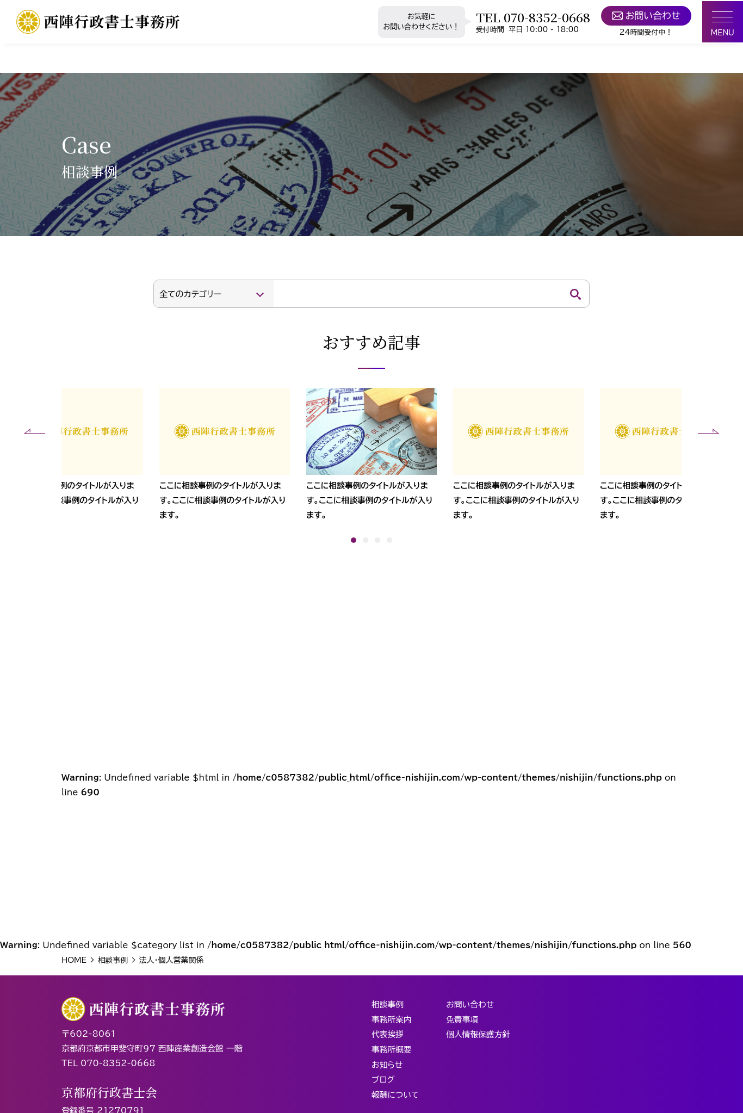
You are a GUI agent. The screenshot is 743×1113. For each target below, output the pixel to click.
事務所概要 (391, 1051)
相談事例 (387, 1007)
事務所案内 (391, 1021)
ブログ (383, 1080)
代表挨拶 (387, 1036)
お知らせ (387, 1065)
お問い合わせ (643, 15)
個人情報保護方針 (479, 1036)
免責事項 (463, 1021)
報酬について (395, 1095)
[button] (34, 431)
